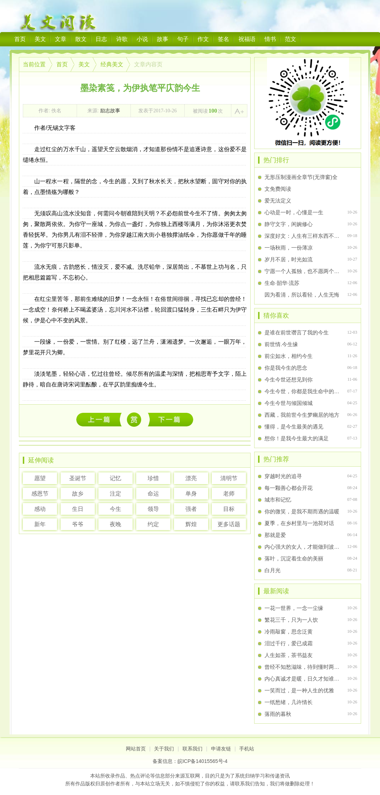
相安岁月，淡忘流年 (171, 419)
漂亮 (191, 478)
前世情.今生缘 (281, 344)
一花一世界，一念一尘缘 (100, 419)
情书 (270, 39)
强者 (191, 509)
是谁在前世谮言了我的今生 (297, 332)
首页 (20, 39)
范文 (290, 39)
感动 (40, 509)
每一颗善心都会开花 (289, 488)
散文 (81, 39)
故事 (162, 39)
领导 (153, 509)
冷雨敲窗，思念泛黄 (289, 632)
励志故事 (110, 110)
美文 (40, 39)
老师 (229, 494)
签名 (223, 39)
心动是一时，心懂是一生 (294, 212)
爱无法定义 (278, 201)
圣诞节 (77, 478)
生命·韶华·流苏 (282, 283)
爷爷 (77, 524)
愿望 (40, 478)
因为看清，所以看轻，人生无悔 (302, 295)
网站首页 (136, 749)
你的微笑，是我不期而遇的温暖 (302, 511)
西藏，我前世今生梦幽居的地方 (302, 415)
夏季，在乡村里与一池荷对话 (299, 523)
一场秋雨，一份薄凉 (289, 248)
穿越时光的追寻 (283, 476)
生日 (77, 509)
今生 (115, 509)
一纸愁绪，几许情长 (289, 702)
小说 (142, 39)
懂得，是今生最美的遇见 (294, 427)
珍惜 (153, 478)
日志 (101, 39)
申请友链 (221, 749)
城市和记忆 (278, 500)
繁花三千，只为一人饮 (291, 620)
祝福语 (247, 39)
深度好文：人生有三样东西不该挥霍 (303, 236)
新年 (40, 524)
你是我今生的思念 (286, 368)
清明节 (228, 478)
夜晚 (115, 524)
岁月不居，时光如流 (289, 259)
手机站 (246, 749)
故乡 (77, 494)
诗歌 (122, 39)
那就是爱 (275, 535)
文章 (60, 39)
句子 (183, 39)
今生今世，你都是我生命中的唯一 (303, 391)
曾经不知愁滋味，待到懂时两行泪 (303, 667)
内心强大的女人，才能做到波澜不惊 (303, 547)
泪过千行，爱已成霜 (289, 643)
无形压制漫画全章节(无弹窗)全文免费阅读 (301, 183)
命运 (153, 494)
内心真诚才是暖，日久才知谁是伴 (303, 679)
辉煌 (191, 524)
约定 (153, 524)
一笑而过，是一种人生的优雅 (299, 690)
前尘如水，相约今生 (289, 356)
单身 (191, 494)
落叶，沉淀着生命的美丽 (294, 558)
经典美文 (112, 64)
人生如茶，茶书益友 (289, 655)
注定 (115, 494)
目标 (229, 509)
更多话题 (228, 524)
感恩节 (39, 494)
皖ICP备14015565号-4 (202, 761)
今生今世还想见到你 (289, 379)
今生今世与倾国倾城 (289, 403)
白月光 (273, 570)
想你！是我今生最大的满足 (297, 438)
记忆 (115, 478)
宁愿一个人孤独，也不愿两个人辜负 (303, 271)
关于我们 (164, 749)
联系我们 (192, 749)
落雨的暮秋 (278, 714)
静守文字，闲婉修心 (289, 224)
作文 (203, 39)
